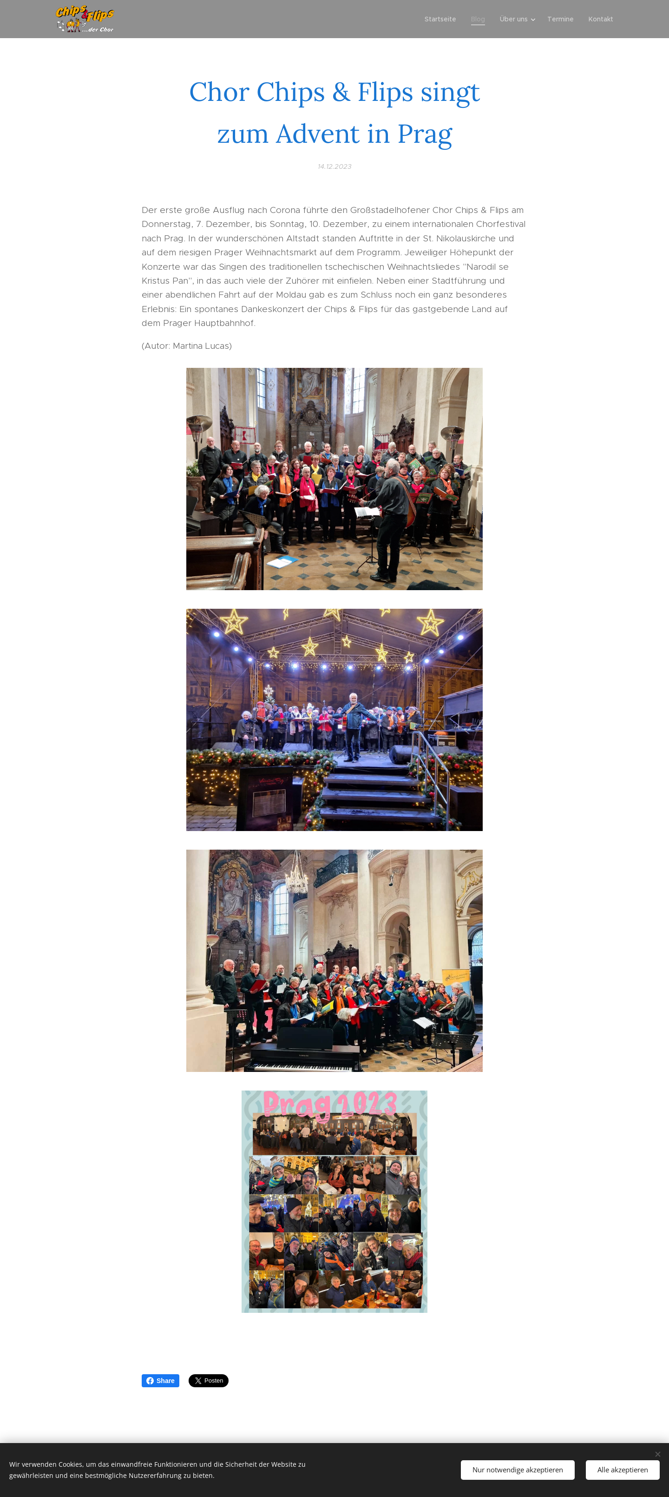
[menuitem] (443, 19)
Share (160, 1380)
